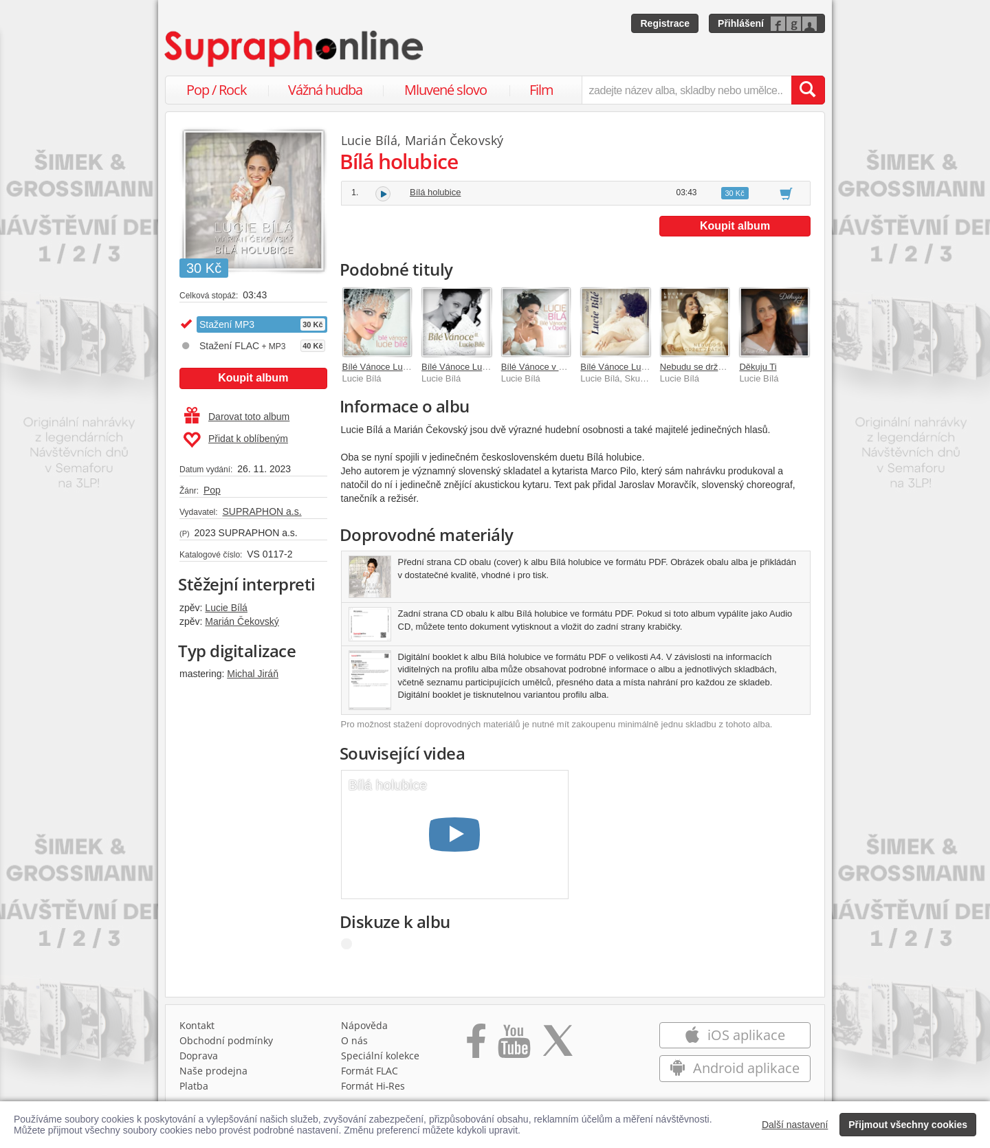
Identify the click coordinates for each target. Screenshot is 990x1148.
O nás (354, 1040)
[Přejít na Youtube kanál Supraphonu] (513, 1046)
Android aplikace (735, 1068)
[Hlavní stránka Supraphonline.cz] (295, 49)
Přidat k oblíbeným (235, 440)
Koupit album (253, 378)
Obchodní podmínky (226, 1040)
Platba (193, 1085)
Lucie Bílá (226, 607)
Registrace (665, 23)
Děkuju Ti (757, 367)
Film (541, 89)
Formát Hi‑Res (373, 1085)
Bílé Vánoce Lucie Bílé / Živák (639, 367)
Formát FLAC (369, 1070)
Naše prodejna (213, 1070)
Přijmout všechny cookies (907, 1124)
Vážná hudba (325, 89)
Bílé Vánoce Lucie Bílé (387, 367)
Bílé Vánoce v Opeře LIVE (553, 367)
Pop (212, 490)
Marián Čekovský (241, 621)
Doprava (198, 1055)
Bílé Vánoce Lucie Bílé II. (471, 367)
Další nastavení (795, 1124)
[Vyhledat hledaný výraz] (808, 90)
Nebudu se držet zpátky (707, 367)
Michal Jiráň (252, 673)
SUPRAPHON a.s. (261, 511)
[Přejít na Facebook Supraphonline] (476, 1046)
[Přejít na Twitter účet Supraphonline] (557, 1046)
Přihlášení (741, 23)
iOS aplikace (734, 1035)
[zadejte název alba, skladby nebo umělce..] (686, 90)
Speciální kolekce (380, 1055)
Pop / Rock (216, 89)
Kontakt (196, 1025)
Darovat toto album (236, 416)
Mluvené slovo (445, 89)
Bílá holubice (435, 192)
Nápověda (364, 1025)
